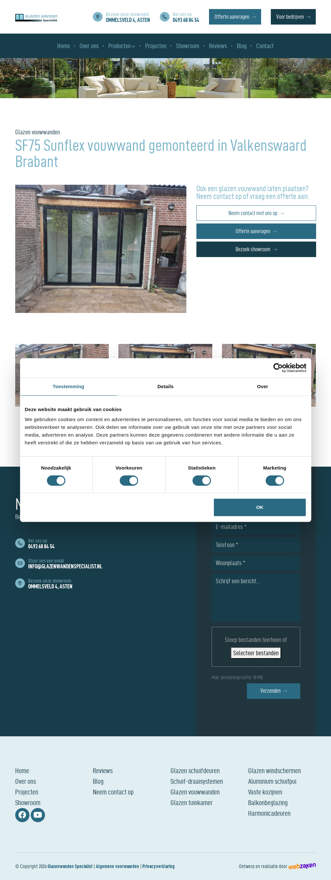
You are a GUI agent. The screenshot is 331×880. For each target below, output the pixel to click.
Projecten (26, 792)
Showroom (27, 802)
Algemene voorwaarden (117, 866)
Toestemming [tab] (68, 386)
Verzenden (270, 691)
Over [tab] (262, 386)
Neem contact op (113, 792)
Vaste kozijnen (265, 792)
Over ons (25, 781)
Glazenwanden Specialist (70, 866)
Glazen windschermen (274, 770)
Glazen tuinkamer (192, 802)
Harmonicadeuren (269, 813)
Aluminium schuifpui (272, 781)
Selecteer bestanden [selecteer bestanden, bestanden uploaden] (256, 653)
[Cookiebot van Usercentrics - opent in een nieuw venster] (278, 368)
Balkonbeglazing (268, 802)
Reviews (103, 770)
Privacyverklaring (158, 866)
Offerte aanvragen (232, 17)
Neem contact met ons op (252, 213)
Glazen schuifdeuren (195, 770)
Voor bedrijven (290, 17)
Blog (98, 781)
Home (22, 770)
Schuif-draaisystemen (197, 781)
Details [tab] (166, 386)
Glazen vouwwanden (195, 792)
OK (260, 507)
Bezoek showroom (253, 249)
